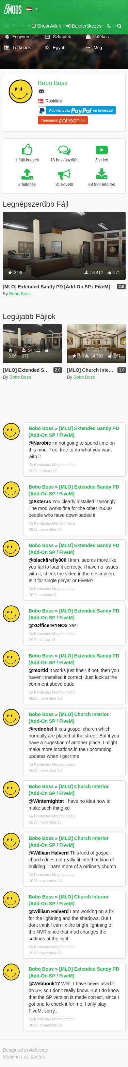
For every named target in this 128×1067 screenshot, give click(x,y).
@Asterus (40, 501)
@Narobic (40, 443)
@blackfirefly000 (47, 560)
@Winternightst (46, 801)
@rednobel (41, 729)
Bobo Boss (52, 83)
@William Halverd (49, 853)
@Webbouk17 (44, 983)
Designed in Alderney (25, 1050)
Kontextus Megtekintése (52, 465)
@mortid (38, 670)
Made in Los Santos (24, 1057)
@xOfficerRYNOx (48, 625)
